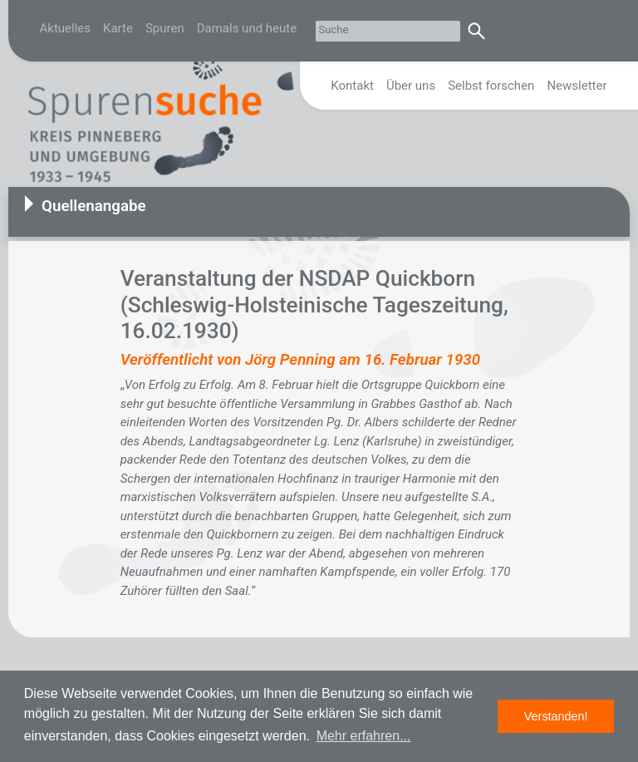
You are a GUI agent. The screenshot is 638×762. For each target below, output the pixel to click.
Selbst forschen (491, 85)
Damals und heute (247, 28)
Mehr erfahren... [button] (364, 736)
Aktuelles (65, 28)
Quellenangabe (94, 206)
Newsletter (576, 85)
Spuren (164, 28)
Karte (118, 28)
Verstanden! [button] (556, 716)
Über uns (410, 85)
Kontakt (352, 85)
